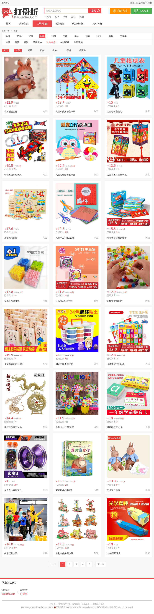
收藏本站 (5, 3)
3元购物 (60, 23)
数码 (19, 36)
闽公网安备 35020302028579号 (67, 607)
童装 (17, 42)
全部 (8, 36)
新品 (69, 50)
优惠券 (82, 50)
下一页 (101, 564)
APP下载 (97, 23)
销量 (30, 50)
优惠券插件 (78, 23)
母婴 (42, 36)
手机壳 (47, 17)
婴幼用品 (37, 42)
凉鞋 (73, 17)
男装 (111, 36)
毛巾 (57, 17)
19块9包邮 (42, 23)
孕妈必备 (64, 42)
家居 (31, 36)
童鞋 (26, 42)
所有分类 (5, 31)
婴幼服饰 (78, 42)
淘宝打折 (66, 604)
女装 (99, 36)
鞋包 (53, 36)
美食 (88, 36)
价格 (55, 50)
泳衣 (82, 17)
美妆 (76, 36)
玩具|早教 (51, 42)
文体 (65, 36)
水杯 (65, 17)
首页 (8, 23)
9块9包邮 (24, 23)
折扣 (42, 50)
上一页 (53, 564)
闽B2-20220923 (46, 607)
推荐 (18, 50)
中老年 (123, 36)
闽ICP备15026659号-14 (30, 607)
